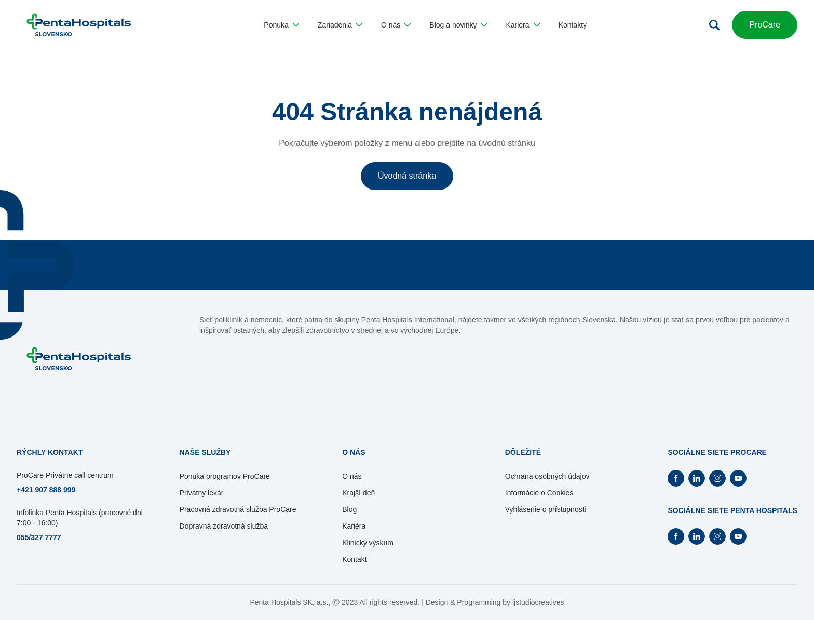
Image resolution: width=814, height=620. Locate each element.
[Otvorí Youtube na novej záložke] (738, 478)
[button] (281, 25)
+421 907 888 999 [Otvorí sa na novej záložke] (46, 490)
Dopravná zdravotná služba (224, 526)
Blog (349, 509)
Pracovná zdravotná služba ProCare (238, 509)
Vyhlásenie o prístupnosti (545, 509)
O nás (351, 476)
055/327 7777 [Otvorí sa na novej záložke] (39, 537)
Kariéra (353, 526)
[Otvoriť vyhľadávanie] (714, 25)
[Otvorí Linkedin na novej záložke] (696, 478)
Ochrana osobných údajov (547, 476)
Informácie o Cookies (539, 493)
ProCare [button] (764, 24)
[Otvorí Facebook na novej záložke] (676, 478)
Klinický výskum (368, 542)
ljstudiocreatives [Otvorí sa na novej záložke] (538, 602)
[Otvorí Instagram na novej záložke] (717, 478)
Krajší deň (358, 493)
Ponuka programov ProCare (225, 476)
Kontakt (354, 559)
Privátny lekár (202, 493)
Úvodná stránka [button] (407, 175)
